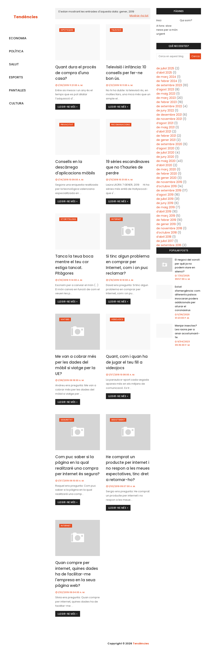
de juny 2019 (164, 203)
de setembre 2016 (168, 245)
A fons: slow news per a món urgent (167, 30)
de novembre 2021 (169, 119)
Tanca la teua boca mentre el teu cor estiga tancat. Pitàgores (74, 265)
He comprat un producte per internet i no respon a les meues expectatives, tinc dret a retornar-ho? (128, 468)
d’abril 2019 (163, 211)
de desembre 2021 (169, 115)
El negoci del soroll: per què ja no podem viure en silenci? (187, 265)
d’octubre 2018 (166, 232)
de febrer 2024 (166, 81)
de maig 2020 (166, 161)
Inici (158, 20)
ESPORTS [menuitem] (16, 77)
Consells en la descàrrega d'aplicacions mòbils (75, 167)
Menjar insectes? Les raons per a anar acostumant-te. (187, 331)
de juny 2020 (165, 157)
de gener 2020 (166, 178)
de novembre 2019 (169, 182)
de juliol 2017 (165, 241)
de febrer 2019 (166, 220)
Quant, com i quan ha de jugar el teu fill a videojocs (127, 362)
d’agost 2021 (164, 123)
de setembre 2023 (169, 85)
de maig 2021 (165, 127)
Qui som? (186, 20)
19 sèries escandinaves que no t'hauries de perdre (127, 167)
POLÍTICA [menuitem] (16, 51)
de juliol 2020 (165, 153)
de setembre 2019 (168, 190)
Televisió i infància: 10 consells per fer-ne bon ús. (126, 72)
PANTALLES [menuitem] (17, 90)
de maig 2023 (165, 94)
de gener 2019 (166, 224)
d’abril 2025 (164, 73)
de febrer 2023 (166, 102)
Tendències (26, 17)
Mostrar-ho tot (139, 15)
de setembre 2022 (169, 106)
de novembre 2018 (169, 228)
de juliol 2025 (165, 68)
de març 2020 (166, 169)
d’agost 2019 (165, 195)
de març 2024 (166, 77)
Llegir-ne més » (68, 106)
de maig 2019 (165, 207)
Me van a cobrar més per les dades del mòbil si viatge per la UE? (75, 365)
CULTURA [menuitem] (16, 103)
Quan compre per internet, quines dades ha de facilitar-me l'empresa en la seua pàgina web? (76, 574)
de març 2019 (165, 216)
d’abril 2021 (163, 131)
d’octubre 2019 (166, 186)
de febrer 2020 (166, 174)
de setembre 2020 (169, 144)
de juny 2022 (165, 110)
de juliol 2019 (165, 199)
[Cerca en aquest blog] (173, 56)
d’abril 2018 (163, 237)
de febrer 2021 (166, 136)
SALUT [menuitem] (14, 64)
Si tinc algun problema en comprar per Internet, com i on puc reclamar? (127, 265)
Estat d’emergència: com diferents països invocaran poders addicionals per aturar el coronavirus (187, 298)
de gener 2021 (166, 140)
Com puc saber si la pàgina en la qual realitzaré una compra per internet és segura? (77, 465)
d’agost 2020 (165, 148)
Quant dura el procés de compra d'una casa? (75, 72)
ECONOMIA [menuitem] (17, 38)
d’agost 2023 (165, 89)
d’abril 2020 (164, 165)
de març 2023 (166, 98)
